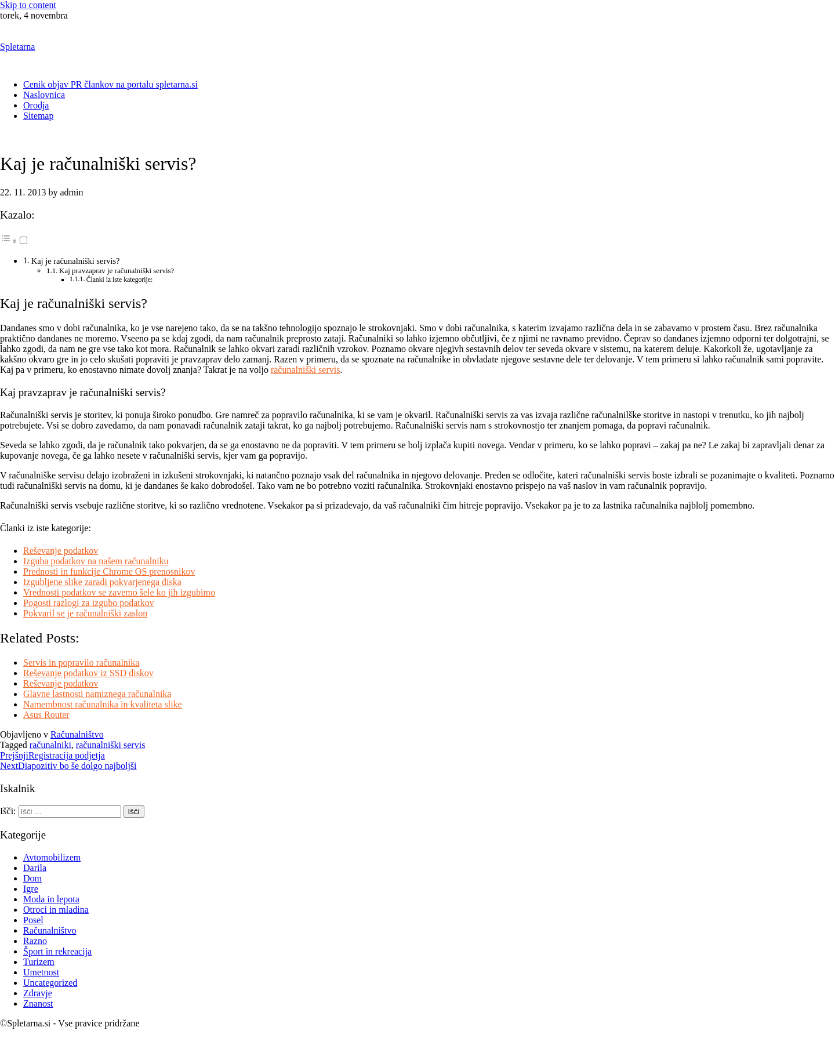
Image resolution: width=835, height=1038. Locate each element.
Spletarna (17, 47)
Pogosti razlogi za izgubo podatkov (88, 603)
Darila (34, 868)
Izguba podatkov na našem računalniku (96, 561)
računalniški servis (305, 370)
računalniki (50, 745)
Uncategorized (50, 983)
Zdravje (37, 993)
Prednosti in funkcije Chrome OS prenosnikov (109, 571)
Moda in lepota (51, 899)
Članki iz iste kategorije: (119, 280)
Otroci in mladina (56, 909)
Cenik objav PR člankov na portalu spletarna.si (110, 84)
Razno (35, 941)
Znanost (38, 1003)
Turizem (39, 962)
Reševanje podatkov (60, 551)
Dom (32, 878)
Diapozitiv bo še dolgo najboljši (68, 766)
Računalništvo (77, 734)
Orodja (36, 105)
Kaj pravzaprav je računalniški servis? (116, 270)
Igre (30, 889)
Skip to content (28, 5)
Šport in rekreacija (57, 951)
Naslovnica (44, 95)
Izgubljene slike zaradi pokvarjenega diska (102, 582)
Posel (33, 920)
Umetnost (41, 972)
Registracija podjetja (52, 755)
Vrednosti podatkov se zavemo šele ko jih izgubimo (119, 592)
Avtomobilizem (52, 857)
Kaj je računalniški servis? (75, 261)
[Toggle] (23, 240)
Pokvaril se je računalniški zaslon (85, 613)
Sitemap (38, 116)
